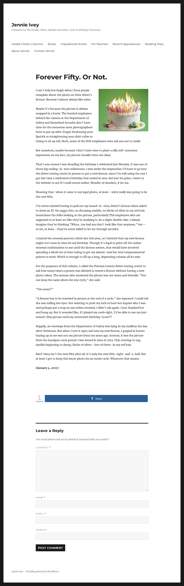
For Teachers (99, 44)
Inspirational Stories (74, 44)
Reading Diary (154, 44)
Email (41, 513)
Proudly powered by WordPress (42, 571)
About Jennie (20, 51)
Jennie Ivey (25, 25)
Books (52, 44)
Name (40, 497)
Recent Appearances (126, 44)
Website (41, 529)
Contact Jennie (44, 51)
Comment (43, 447)
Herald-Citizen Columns (27, 44)
